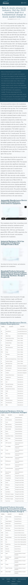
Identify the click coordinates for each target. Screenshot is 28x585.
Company (8, 579)
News (8, 581)
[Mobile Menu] (23, 3)
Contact (13, 581)
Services (14, 579)
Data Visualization (22, 579)
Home (3, 579)
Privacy (19, 581)
